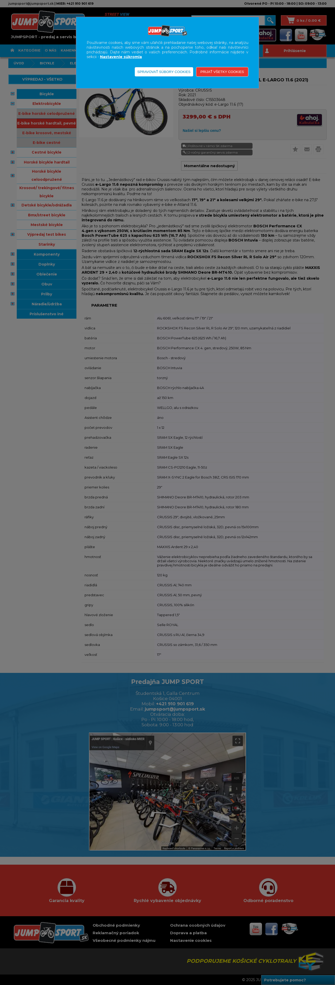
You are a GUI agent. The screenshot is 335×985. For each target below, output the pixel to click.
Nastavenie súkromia (121, 56)
